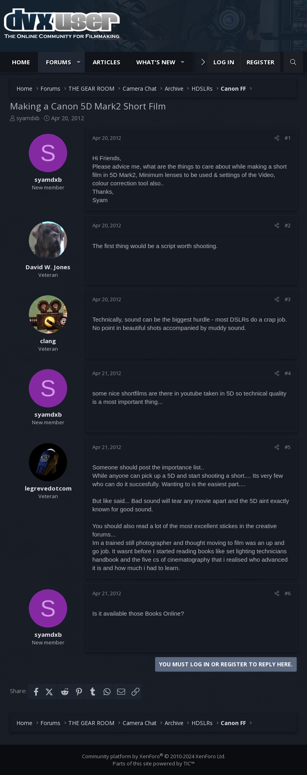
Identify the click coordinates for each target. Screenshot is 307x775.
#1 (288, 137)
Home (21, 62)
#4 (288, 373)
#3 (288, 299)
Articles (106, 62)
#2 (288, 225)
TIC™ (189, 763)
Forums (58, 62)
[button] (78, 62)
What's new (155, 62)
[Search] (293, 62)
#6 (288, 593)
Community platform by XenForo (153, 756)
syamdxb (28, 118)
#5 (288, 447)
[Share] (277, 138)
